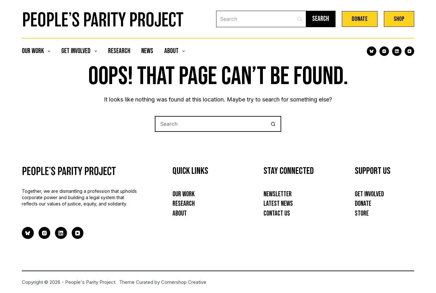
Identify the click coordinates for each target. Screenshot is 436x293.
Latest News (278, 203)
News (147, 51)
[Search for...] (210, 124)
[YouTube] (409, 51)
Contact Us (276, 213)
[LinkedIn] (397, 51)
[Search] (261, 19)
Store (362, 213)
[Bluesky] (371, 51)
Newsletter (277, 194)
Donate (360, 19)
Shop (399, 19)
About (175, 51)
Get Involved (80, 51)
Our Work (37, 51)
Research (119, 51)
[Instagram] (384, 51)
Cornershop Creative (183, 282)
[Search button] (273, 124)
